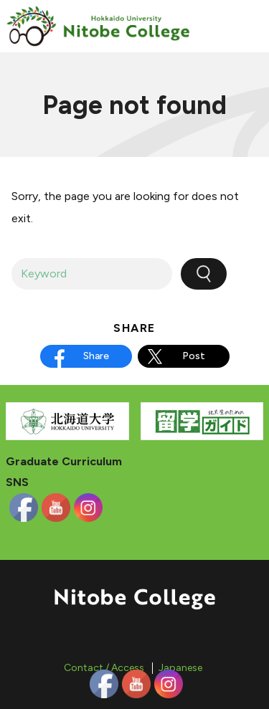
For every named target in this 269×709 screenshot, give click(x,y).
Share (96, 356)
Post (193, 356)
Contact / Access (104, 668)
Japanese (180, 668)
